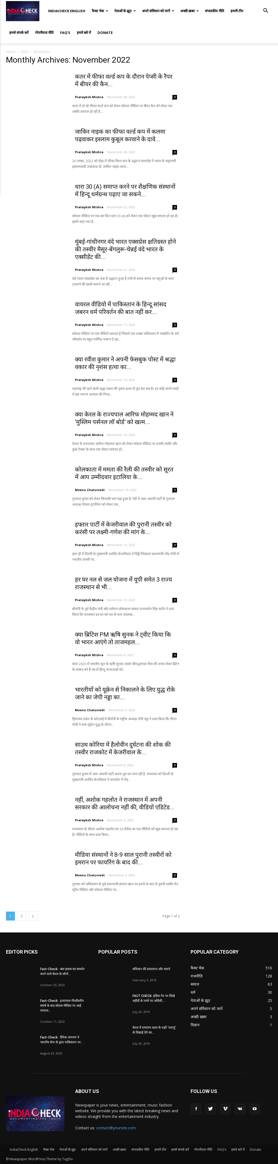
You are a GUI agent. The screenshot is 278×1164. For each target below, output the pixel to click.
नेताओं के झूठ (125, 10)
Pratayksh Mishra (89, 97)
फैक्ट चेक (100, 10)
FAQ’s (65, 32)
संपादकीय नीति (214, 10)
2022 (24, 51)
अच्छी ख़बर (189, 10)
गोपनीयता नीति (44, 32)
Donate (105, 32)
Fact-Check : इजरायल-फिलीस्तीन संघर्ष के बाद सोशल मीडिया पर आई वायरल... (62, 1005)
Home (10, 51)
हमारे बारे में (84, 32)
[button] (265, 11)
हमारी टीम (236, 10)
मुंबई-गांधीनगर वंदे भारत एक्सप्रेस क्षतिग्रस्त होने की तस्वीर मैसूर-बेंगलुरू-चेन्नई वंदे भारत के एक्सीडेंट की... (125, 249)
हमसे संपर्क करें (19, 32)
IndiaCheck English (66, 10)
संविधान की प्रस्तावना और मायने (151, 969)
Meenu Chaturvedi (90, 490)
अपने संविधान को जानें (158, 10)
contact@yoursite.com (116, 1127)
